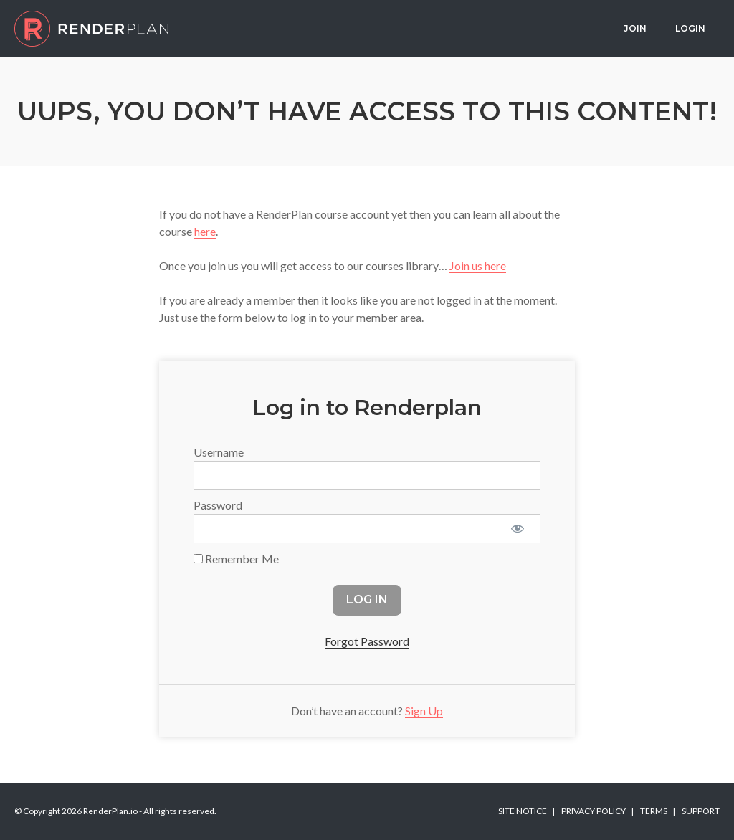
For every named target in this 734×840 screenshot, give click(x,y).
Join (635, 28)
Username (219, 452)
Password (218, 505)
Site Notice (522, 811)
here (205, 231)
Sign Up (424, 710)
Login (690, 28)
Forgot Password (367, 641)
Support (701, 811)
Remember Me (236, 558)
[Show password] (517, 528)
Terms (653, 811)
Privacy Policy (593, 811)
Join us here (477, 265)
